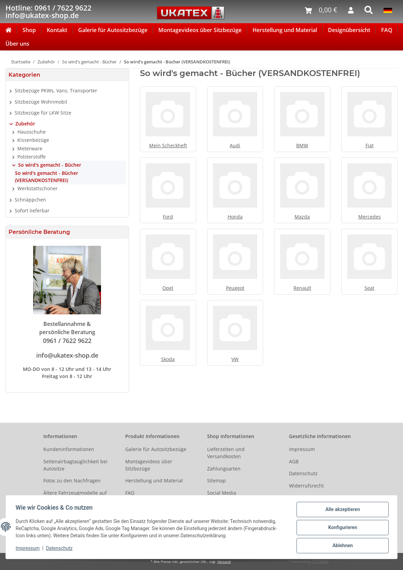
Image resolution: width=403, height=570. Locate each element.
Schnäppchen (30, 199)
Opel (167, 288)
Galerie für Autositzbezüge (112, 30)
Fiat (369, 145)
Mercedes (369, 216)
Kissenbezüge (33, 140)
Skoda (168, 359)
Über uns (17, 43)
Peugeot (235, 288)
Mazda (302, 216)
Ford (168, 216)
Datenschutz (303, 473)
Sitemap (216, 480)
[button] (67, 91)
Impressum (302, 449)
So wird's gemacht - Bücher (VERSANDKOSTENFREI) (46, 176)
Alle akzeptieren (341, 510)
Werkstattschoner (37, 188)
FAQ (386, 30)
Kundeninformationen (68, 449)
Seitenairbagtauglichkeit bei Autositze (75, 465)
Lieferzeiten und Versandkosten (226, 453)
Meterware (29, 148)
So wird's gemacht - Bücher (49, 165)
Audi (235, 145)
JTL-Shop (320, 561)
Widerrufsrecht (306, 485)
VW (235, 359)
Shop (29, 30)
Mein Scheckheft (168, 145)
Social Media (221, 493)
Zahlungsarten (224, 468)
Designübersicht (349, 30)
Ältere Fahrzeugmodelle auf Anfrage (75, 496)
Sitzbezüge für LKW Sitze (43, 112)
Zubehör (25, 123)
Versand (224, 561)
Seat (369, 288)
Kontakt (57, 30)
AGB (294, 461)
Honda (235, 216)
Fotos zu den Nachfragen (72, 480)
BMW (302, 145)
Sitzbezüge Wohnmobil (41, 102)
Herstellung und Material (285, 30)
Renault (302, 288)
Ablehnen (341, 546)
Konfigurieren (341, 528)
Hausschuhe (31, 132)
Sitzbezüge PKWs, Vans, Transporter (56, 90)
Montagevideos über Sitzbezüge (200, 30)
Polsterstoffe (31, 156)
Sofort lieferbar (32, 210)
